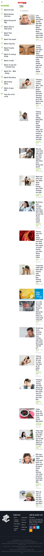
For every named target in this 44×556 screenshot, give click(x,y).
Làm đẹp (16, 526)
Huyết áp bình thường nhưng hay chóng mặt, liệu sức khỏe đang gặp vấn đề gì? (39, 338)
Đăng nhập (24, 527)
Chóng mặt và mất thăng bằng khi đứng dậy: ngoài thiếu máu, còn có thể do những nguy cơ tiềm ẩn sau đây (39, 125)
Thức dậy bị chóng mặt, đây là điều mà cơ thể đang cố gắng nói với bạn (39, 438)
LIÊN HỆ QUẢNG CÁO (36, 515)
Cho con (24, 520)
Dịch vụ (23, 524)
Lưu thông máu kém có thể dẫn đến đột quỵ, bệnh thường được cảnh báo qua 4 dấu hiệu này (39, 26)
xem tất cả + (39, 297)
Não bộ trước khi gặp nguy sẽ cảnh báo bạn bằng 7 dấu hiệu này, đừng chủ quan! (39, 158)
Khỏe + (38, 39)
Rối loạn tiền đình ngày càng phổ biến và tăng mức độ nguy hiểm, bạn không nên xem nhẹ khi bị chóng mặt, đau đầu (39, 468)
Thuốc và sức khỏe (39, 423)
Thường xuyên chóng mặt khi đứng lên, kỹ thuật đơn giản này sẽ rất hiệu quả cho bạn (39, 389)
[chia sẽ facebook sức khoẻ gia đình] (31, 527)
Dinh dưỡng (17, 523)
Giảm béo (24, 522)
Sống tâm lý (24, 517)
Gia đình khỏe (38, 142)
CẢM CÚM (38, 294)
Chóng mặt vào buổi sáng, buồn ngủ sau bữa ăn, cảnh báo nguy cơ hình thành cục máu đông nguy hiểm (39, 244)
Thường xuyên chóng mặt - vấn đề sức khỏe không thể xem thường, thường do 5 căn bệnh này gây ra (39, 91)
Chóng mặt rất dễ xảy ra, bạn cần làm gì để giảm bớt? (39, 363)
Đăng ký (24, 529)
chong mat (25, 10)
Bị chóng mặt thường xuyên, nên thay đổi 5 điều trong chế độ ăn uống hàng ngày (39, 212)
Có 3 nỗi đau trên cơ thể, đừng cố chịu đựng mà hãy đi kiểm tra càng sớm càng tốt (39, 311)
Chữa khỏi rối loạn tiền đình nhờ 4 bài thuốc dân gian (39, 415)
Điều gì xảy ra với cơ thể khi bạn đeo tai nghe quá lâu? (39, 498)
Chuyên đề (39, 290)
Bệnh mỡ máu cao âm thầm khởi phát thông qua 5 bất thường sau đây (39, 184)
